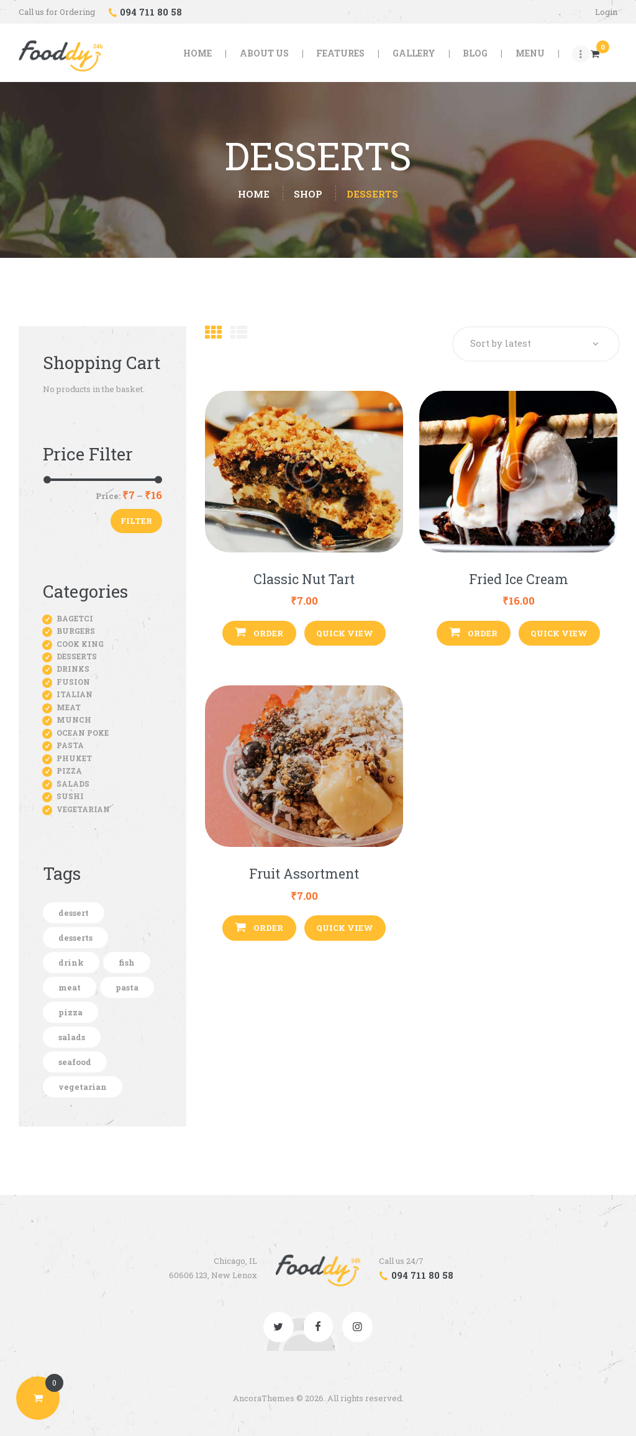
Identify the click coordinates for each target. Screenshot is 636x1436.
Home (254, 194)
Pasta (70, 745)
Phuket (74, 758)
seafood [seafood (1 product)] (74, 1062)
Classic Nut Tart (304, 579)
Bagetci (75, 618)
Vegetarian (83, 809)
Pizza (69, 770)
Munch (74, 720)
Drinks (73, 669)
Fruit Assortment (304, 874)
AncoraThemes (263, 1398)
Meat (69, 707)
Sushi (70, 796)
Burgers (76, 631)
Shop (308, 194)
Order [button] (268, 633)
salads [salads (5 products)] (71, 1037)
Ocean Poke (83, 733)
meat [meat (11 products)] (69, 987)
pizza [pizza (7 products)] (70, 1012)
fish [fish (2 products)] (127, 962)
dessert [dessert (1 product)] (73, 912)
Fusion (73, 682)
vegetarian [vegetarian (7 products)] (82, 1086)
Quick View (344, 633)
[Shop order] (535, 343)
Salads (73, 784)
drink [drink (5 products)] (71, 962)
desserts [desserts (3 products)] (75, 937)
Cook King (80, 644)
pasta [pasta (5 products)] (127, 987)
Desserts (77, 656)
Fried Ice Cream (518, 579)
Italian (75, 694)
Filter (136, 520)
